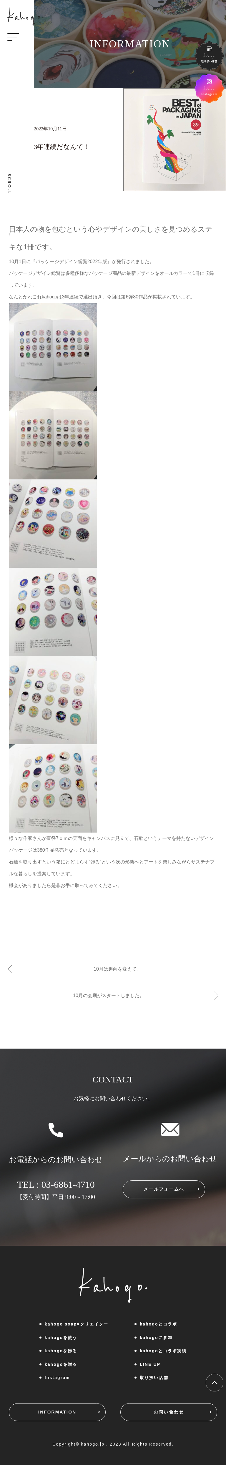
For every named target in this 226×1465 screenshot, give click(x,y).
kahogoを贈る (61, 1364)
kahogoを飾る (61, 1350)
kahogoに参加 (156, 1337)
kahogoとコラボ (158, 1324)
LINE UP (150, 1364)
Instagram (57, 1377)
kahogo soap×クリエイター (76, 1324)
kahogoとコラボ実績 (163, 1350)
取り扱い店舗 (154, 1377)
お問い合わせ (169, 1411)
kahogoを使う (61, 1337)
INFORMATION (57, 1411)
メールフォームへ (164, 1189)
